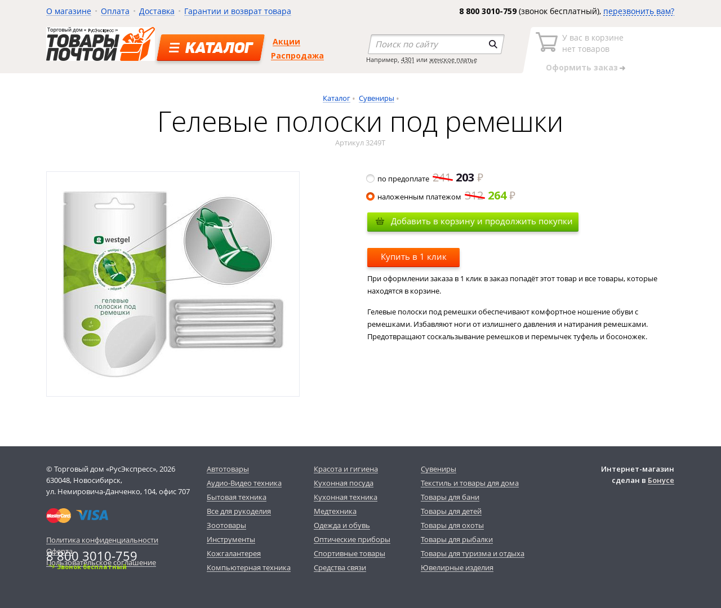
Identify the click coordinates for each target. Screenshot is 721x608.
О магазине (68, 11)
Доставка (157, 11)
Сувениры (376, 98)
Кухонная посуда (343, 483)
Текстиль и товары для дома (470, 483)
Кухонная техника (345, 497)
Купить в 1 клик (414, 256)
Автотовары (228, 469)
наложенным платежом (441, 197)
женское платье (453, 59)
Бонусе (661, 480)
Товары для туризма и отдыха (472, 553)
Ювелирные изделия (457, 567)
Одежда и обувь (342, 525)
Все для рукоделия (239, 511)
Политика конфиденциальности (102, 540)
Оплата (115, 11)
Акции (286, 41)
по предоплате (425, 179)
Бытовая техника (236, 497)
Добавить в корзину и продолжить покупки (482, 221)
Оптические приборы (352, 539)
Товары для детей (451, 511)
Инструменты (231, 539)
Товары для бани (450, 497)
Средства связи (340, 567)
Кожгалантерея (234, 553)
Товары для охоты (452, 525)
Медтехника (335, 511)
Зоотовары (226, 525)
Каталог (336, 98)
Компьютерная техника (249, 567)
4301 (408, 59)
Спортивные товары (349, 553)
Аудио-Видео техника (244, 483)
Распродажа (297, 55)
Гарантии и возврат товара (237, 11)
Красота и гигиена (346, 469)
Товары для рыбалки (457, 539)
